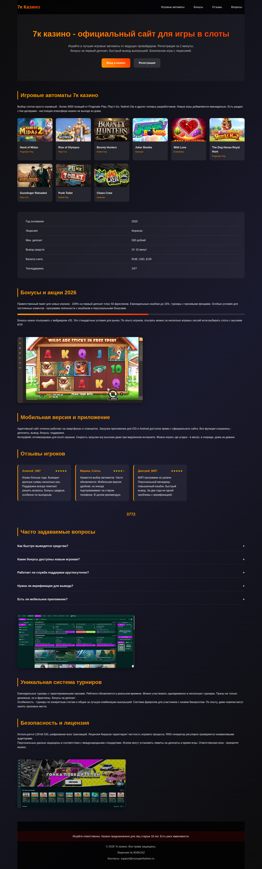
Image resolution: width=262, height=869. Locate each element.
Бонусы (198, 7)
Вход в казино (116, 62)
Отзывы (217, 7)
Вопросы (236, 7)
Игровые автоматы (172, 7)
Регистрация (147, 62)
